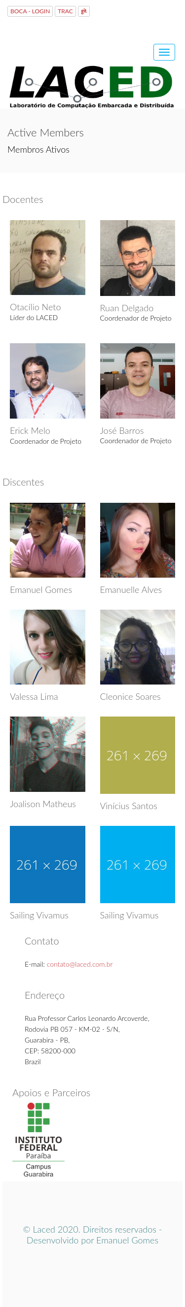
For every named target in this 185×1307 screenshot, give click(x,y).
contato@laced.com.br (80, 964)
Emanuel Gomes (127, 1240)
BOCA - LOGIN (30, 11)
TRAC (65, 11)
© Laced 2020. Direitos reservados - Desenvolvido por (92, 1234)
